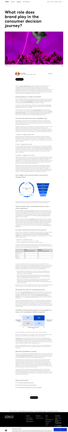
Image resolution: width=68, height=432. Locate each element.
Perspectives (19, 1)
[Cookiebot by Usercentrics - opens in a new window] (6, 430)
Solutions (12, 1)
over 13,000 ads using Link (28, 292)
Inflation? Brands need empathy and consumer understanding (29, 387)
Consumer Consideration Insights (40, 411)
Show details (14, 430)
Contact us (56, 1)
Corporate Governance (49, 419)
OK (60, 424)
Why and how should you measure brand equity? (27, 385)
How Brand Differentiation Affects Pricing (25, 411)
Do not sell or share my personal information (60, 428)
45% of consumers (30, 210)
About (48, 1)
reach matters (30, 100)
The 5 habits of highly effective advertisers (26, 382)
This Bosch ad (18, 338)
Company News (48, 421)
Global (60, 1)
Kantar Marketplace (26, 1)
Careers (51, 1)
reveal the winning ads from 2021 (31, 296)
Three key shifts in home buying (52, 411)
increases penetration (29, 101)
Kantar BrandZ (32, 219)
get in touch (24, 371)
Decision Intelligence (29, 419)
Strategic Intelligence (29, 421)
